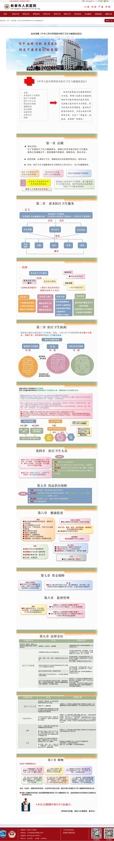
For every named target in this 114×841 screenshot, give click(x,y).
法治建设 (88, 14)
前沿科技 (77, 14)
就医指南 (98, 14)
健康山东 (108, 14)
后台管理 (29, 838)
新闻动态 (36, 14)
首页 (5, 14)
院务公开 (67, 14)
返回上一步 (109, 20)
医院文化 (26, 14)
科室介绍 (46, 14)
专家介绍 (57, 14)
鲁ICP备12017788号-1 (33, 835)
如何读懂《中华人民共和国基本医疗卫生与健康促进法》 (27, 20)
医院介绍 (15, 14)
